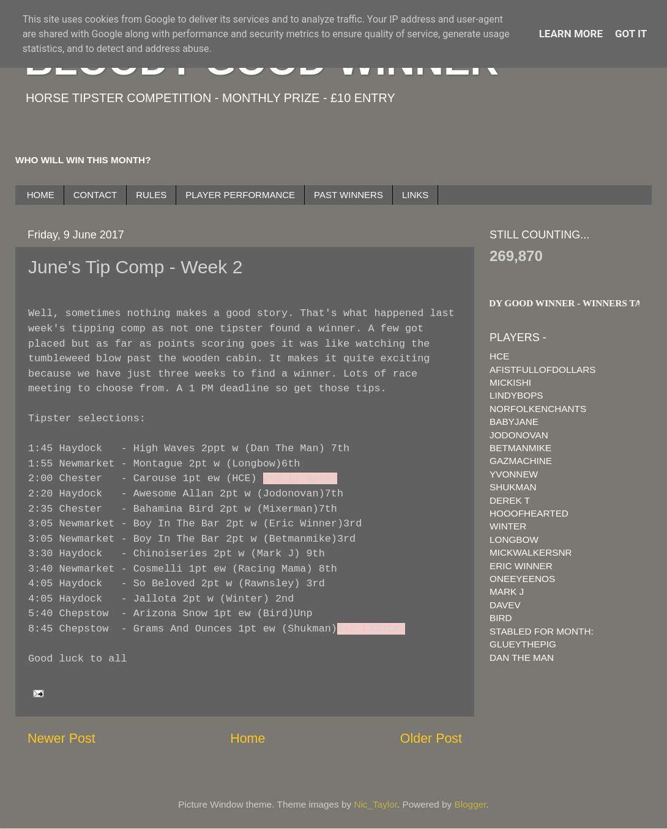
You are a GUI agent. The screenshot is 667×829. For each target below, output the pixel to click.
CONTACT (95, 195)
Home (247, 738)
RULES (151, 195)
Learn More (571, 34)
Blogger (470, 804)
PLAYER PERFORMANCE (240, 195)
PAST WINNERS (348, 195)
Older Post (431, 738)
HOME (40, 195)
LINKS (415, 195)
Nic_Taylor (375, 804)
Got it (631, 34)
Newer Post (61, 738)
